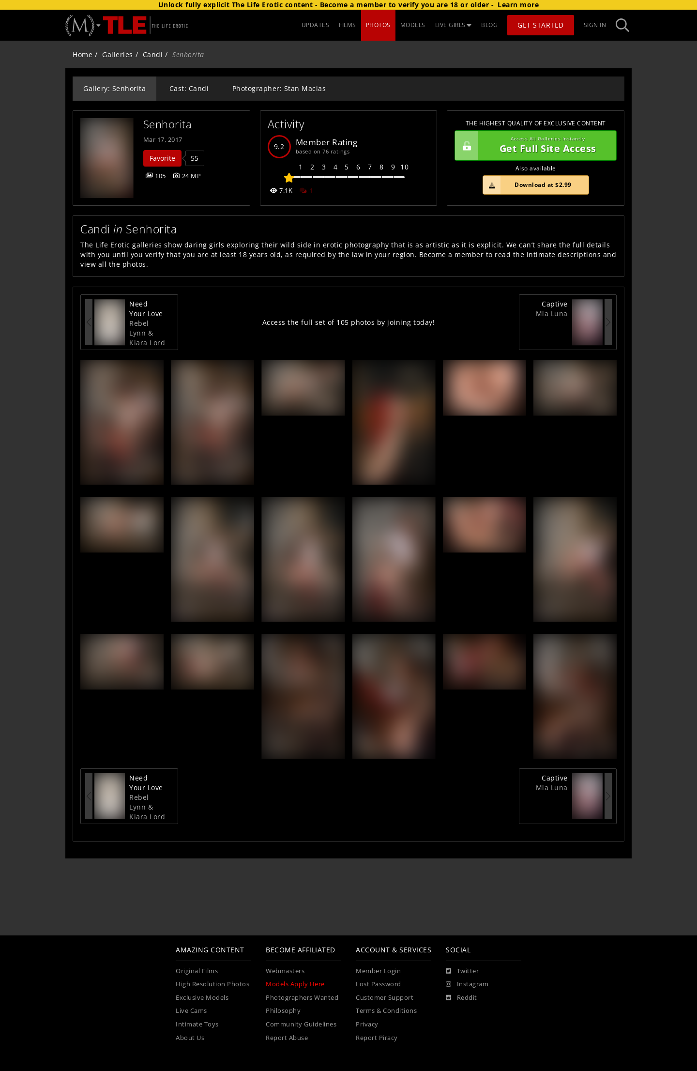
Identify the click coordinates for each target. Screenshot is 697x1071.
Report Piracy (377, 1038)
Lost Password (378, 984)
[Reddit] (461, 998)
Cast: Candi (189, 88)
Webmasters (285, 971)
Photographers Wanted (302, 998)
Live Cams (191, 1011)
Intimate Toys (197, 1024)
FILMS (347, 25)
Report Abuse (287, 1038)
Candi (153, 54)
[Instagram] (467, 984)
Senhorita (167, 124)
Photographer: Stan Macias (279, 88)
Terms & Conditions (386, 1011)
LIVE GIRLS (453, 25)
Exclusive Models (202, 998)
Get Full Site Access (533, 146)
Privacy (367, 1024)
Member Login (378, 971)
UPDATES (316, 25)
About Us (190, 1038)
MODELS (412, 25)
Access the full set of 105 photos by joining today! (348, 322)
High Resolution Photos (212, 984)
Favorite (162, 158)
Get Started (540, 25)
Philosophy (283, 1011)
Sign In (595, 25)
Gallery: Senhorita (114, 88)
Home (82, 54)
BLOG (489, 25)
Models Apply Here (295, 984)
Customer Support (384, 998)
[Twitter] (462, 971)
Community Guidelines (301, 1024)
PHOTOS (378, 25)
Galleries (117, 54)
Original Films (197, 971)
